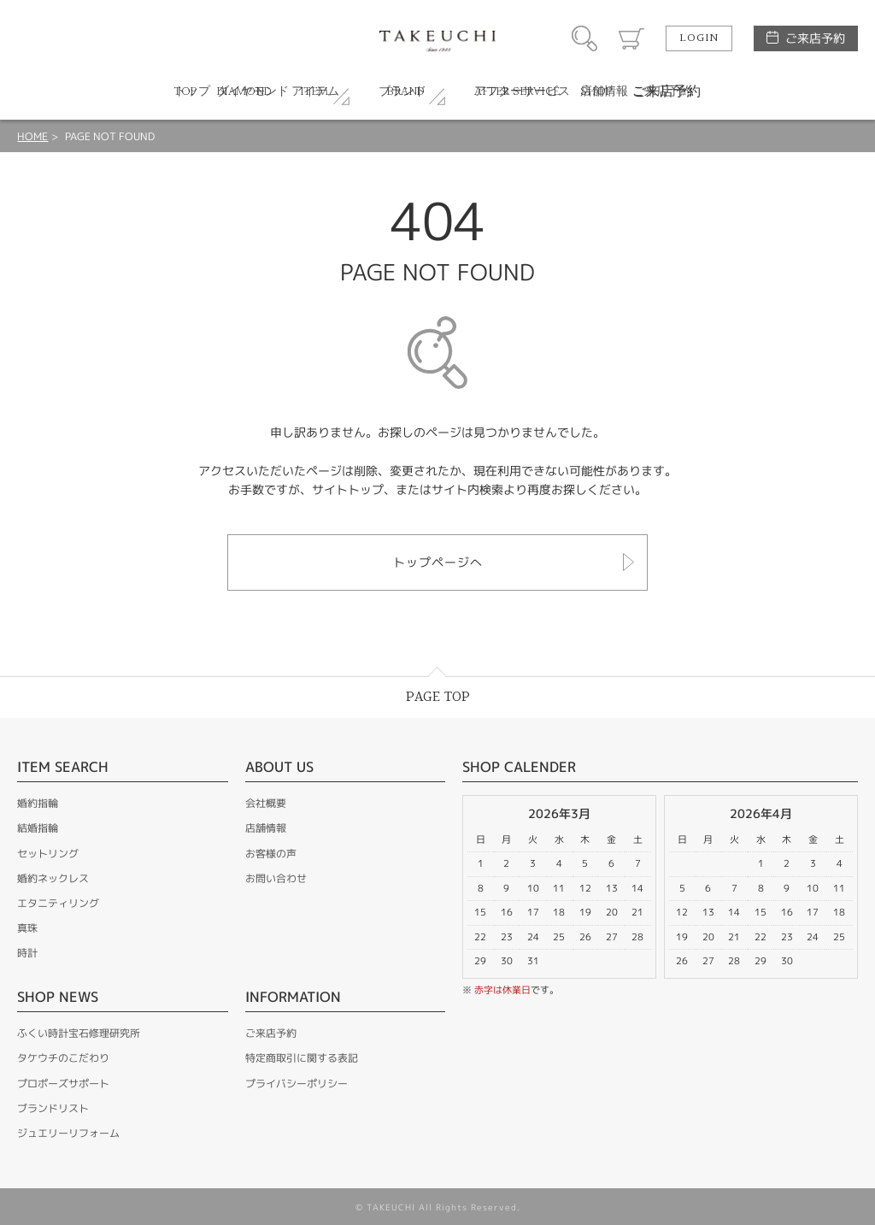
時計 (27, 952)
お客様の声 (271, 853)
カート (631, 38)
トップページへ (438, 562)
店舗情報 (265, 828)
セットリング (48, 853)
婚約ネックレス (53, 878)
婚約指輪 (37, 803)
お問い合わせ (276, 878)
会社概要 (265, 803)
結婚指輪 (37, 828)
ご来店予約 (815, 38)
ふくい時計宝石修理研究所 (78, 1033)
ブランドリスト (53, 1108)
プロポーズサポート (63, 1083)
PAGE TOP (438, 697)
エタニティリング (58, 903)
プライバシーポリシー (296, 1083)
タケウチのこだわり (63, 1058)
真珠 (27, 928)
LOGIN (699, 38)
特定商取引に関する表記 (301, 1058)
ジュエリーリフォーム (68, 1133)
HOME (32, 136)
